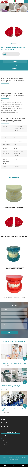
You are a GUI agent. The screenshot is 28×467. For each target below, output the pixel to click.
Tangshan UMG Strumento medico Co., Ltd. (17, 457)
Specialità (14, 423)
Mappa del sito (7, 461)
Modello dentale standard (9, 14)
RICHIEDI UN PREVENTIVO (10, 54)
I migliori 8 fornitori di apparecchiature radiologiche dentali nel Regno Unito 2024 (13, 362)
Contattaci (14, 305)
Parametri (14, 68)
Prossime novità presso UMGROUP (14, 341)
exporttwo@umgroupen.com (8, 444)
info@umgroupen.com (6, 440)
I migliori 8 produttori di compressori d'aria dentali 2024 (13, 409)
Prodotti (8, 13)
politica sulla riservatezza (18, 461)
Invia (9, 332)
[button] (11, 43)
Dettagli (15, 61)
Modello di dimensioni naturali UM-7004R (14, 297)
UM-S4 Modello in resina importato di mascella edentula (14, 237)
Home (4, 13)
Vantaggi (14, 65)
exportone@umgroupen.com (8, 442)
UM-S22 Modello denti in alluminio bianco (14, 207)
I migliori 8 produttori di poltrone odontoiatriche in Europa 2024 (10, 386)
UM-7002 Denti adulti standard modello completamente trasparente (14, 267)
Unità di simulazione (15, 13)
